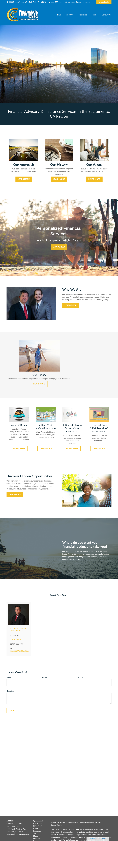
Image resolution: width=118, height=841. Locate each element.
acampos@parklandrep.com (77, 2)
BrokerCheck (56, 825)
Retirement (37, 823)
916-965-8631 (17, 640)
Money (36, 836)
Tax (34, 833)
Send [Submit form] (11, 710)
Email (44, 677)
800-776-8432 (55, 2)
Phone (80, 677)
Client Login (104, 2)
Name (9, 677)
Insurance (37, 831)
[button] (59, 15)
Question (10, 691)
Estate (35, 828)
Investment (37, 826)
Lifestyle (36, 839)
